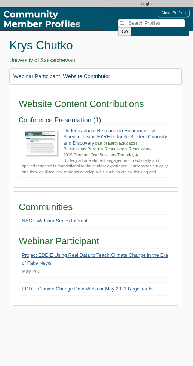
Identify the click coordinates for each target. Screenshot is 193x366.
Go (125, 31)
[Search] (151, 23)
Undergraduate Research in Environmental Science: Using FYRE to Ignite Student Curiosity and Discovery (115, 137)
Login (146, 3)
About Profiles (173, 13)
